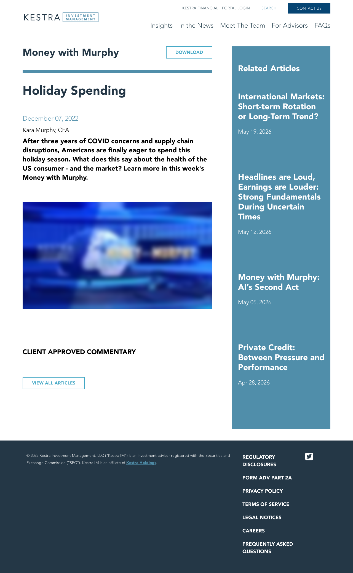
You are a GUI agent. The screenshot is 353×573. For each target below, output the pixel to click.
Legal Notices (261, 517)
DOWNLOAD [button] (189, 52)
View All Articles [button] (53, 383)
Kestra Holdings (141, 462)
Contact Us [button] (309, 8)
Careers (253, 530)
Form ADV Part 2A (267, 477)
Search (268, 8)
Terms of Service (265, 504)
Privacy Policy (262, 491)
